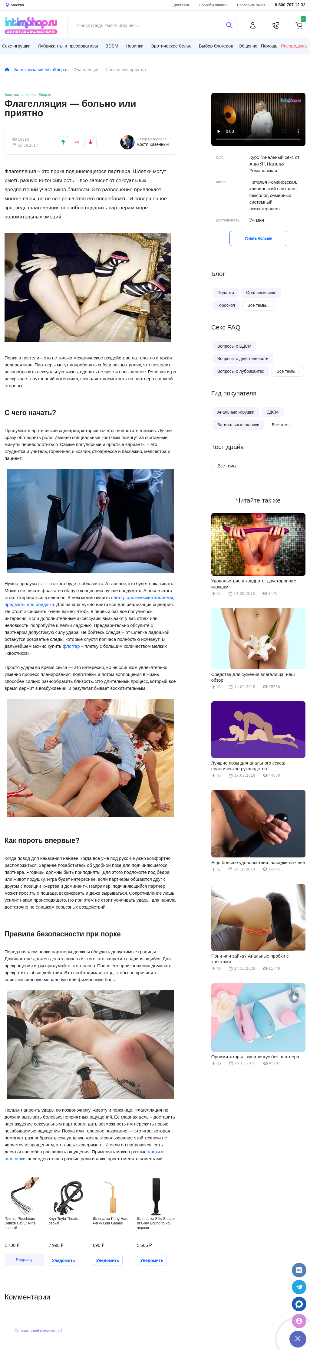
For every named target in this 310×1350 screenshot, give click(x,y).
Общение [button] (248, 46)
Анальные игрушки (236, 412)
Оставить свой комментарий (38, 1331)
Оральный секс (261, 292)
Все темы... (258, 305)
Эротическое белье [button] (171, 46)
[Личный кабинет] (252, 25)
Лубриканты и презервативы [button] (68, 46)
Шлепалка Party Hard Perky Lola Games (111, 1220)
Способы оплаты (213, 5)
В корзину (24, 1259)
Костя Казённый (153, 144)
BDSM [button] (111, 46)
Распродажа (294, 46)
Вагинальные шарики (238, 425)
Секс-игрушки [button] (16, 46)
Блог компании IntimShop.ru (41, 69)
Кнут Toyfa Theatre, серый (65, 1220)
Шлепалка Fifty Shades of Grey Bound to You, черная (156, 1223)
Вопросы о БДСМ (234, 346)
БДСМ (272, 412)
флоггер (71, 646)
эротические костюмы (150, 597)
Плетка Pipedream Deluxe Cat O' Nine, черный (21, 1223)
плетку (118, 597)
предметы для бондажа (29, 604)
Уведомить (63, 1260)
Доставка (181, 5)
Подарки (225, 292)
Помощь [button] (269, 46)
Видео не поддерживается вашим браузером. (258, 119)
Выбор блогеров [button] (216, 46)
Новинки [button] (134, 46)
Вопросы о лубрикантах (240, 371)
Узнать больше (258, 238)
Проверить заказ (251, 5)
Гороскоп (226, 305)
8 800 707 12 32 (290, 5)
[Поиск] (229, 25)
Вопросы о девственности (243, 358)
